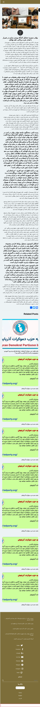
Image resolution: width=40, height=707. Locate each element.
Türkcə (20, 692)
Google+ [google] (20, 653)
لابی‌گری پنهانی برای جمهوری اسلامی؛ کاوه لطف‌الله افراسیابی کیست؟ (19, 634)
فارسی (20, 698)
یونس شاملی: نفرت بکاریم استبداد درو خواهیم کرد (22, 623)
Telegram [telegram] (20, 664)
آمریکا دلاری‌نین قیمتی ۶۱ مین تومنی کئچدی (23, 638)
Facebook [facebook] (20, 649)
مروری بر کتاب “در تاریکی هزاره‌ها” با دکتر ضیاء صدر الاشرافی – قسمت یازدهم (18, 619)
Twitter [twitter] (19, 645)
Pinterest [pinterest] (20, 661)
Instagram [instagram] (20, 668)
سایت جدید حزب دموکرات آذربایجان (29, 388)
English (20, 695)
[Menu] (3, 1)
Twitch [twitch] (19, 672)
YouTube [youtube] (20, 657)
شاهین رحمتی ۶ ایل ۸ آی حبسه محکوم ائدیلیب (22, 628)
